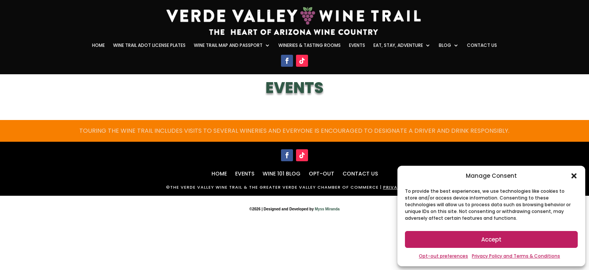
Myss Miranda (327, 209)
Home (98, 45)
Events (357, 45)
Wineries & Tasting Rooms (309, 45)
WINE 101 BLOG (282, 173)
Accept (491, 239)
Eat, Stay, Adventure (398, 45)
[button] (574, 176)
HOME (219, 173)
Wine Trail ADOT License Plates (149, 45)
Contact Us (482, 45)
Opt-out (321, 173)
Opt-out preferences (443, 256)
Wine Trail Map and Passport (228, 45)
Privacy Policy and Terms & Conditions (516, 256)
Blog (445, 45)
